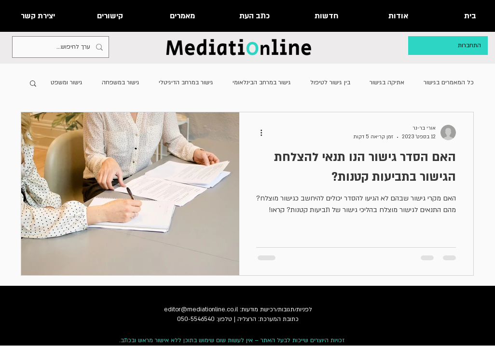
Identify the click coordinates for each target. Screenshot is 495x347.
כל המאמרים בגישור (449, 82)
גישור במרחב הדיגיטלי (186, 82)
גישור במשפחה (120, 82)
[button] (33, 84)
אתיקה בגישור (387, 82)
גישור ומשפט (66, 82)
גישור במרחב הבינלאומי (262, 82)
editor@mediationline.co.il (201, 309)
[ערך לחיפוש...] (61, 47)
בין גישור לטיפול (330, 82)
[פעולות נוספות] (257, 132)
